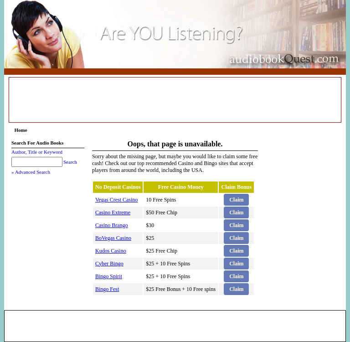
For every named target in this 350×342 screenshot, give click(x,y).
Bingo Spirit (108, 276)
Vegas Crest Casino (116, 200)
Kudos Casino (110, 251)
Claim (236, 200)
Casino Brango (111, 225)
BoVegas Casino (113, 238)
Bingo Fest (107, 289)
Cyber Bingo (109, 263)
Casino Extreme (112, 212)
